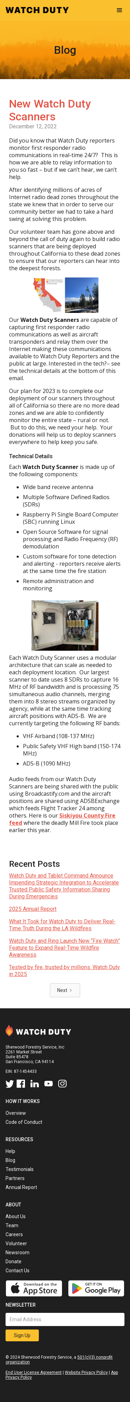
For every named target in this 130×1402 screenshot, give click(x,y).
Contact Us (17, 1270)
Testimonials (20, 1169)
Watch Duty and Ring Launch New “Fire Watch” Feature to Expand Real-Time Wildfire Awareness (64, 948)
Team (12, 1225)
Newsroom (17, 1252)
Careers (14, 1234)
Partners (15, 1178)
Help (10, 1151)
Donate (13, 1261)
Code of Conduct (24, 1122)
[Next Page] (65, 990)
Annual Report (21, 1187)
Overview (16, 1113)
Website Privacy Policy (86, 1372)
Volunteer (16, 1243)
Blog (10, 1160)
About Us (16, 1216)
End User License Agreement (34, 1372)
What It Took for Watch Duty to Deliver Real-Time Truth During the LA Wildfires (62, 925)
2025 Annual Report (33, 909)
